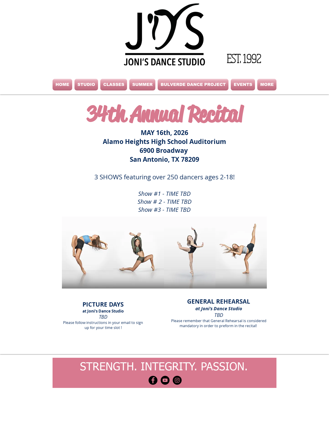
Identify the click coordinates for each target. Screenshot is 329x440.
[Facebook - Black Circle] (153, 380)
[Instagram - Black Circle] (177, 380)
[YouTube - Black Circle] (165, 380)
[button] (86, 84)
